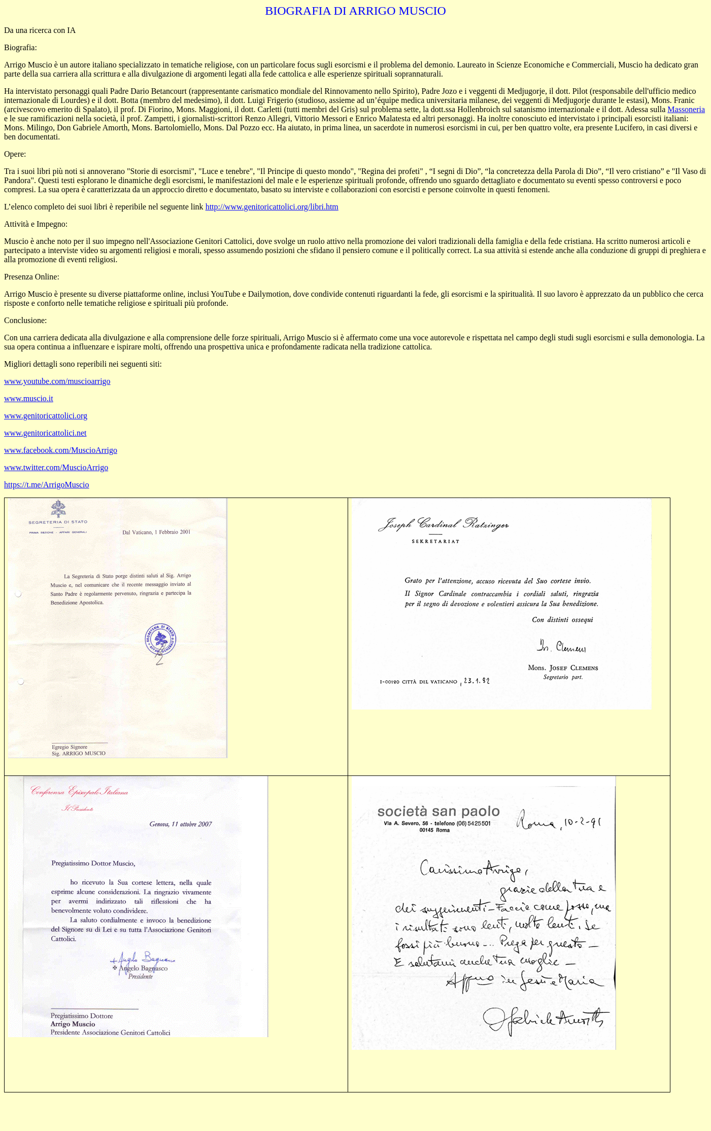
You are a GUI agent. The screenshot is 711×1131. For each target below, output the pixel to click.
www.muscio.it (28, 398)
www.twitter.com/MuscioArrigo (56, 467)
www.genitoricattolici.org (45, 415)
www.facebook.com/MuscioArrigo (60, 450)
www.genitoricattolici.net (45, 433)
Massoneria (686, 109)
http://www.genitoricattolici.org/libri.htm (272, 206)
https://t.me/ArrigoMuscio (46, 484)
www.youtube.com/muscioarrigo (57, 381)
